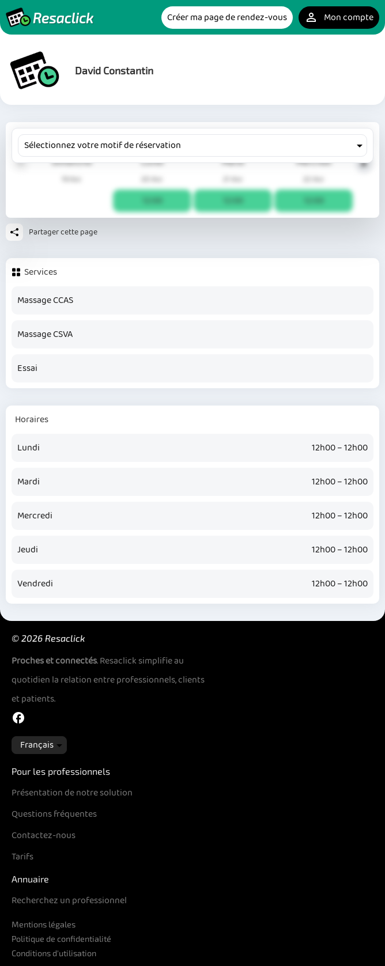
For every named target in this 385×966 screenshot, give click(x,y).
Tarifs (22, 856)
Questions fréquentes (54, 814)
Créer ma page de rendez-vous (227, 17)
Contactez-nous (44, 835)
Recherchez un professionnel (69, 900)
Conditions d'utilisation (54, 953)
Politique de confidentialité (61, 939)
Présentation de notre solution (72, 793)
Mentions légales (44, 924)
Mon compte (338, 17)
